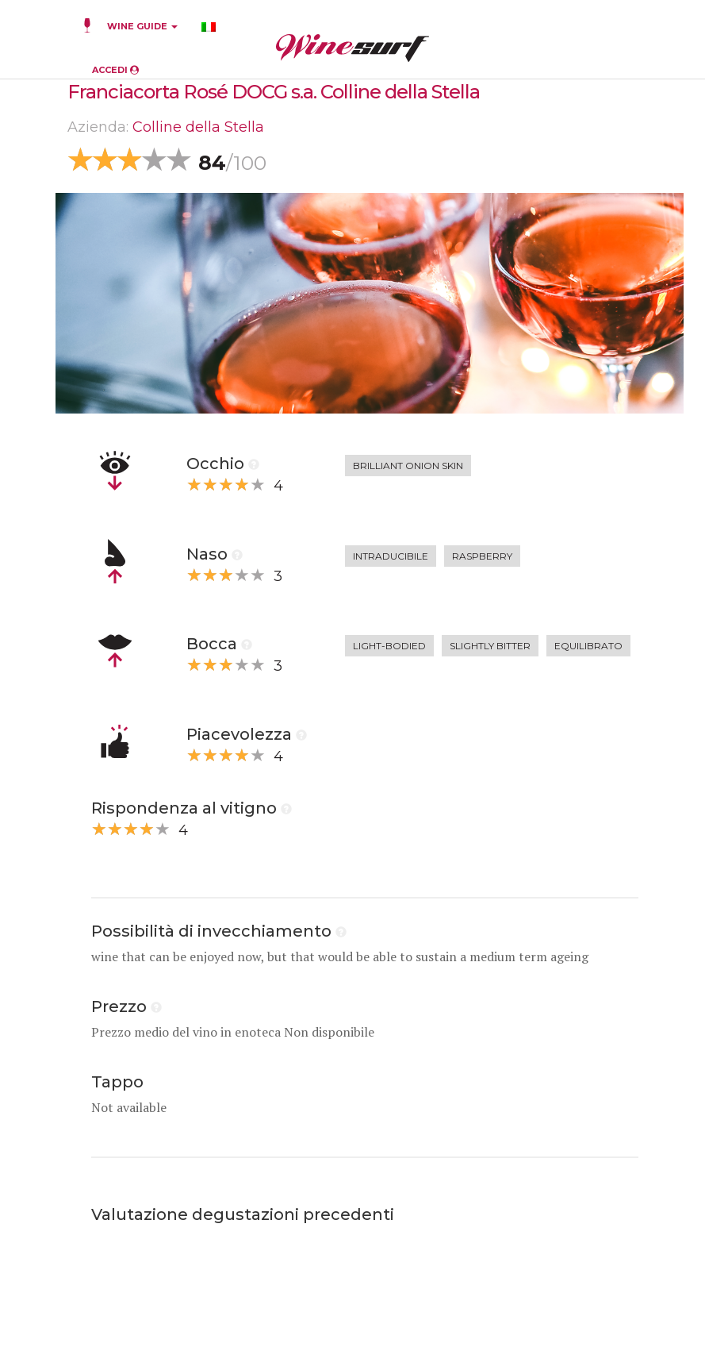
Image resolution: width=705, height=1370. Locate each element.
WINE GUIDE (142, 26)
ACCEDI (115, 69)
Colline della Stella (198, 127)
